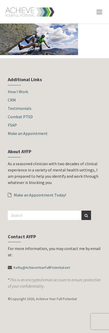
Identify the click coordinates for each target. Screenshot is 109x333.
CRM (12, 100)
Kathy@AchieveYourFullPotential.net (42, 267)
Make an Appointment (28, 133)
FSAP (12, 125)
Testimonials (19, 108)
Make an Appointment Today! (37, 195)
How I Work (18, 91)
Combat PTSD (20, 116)
